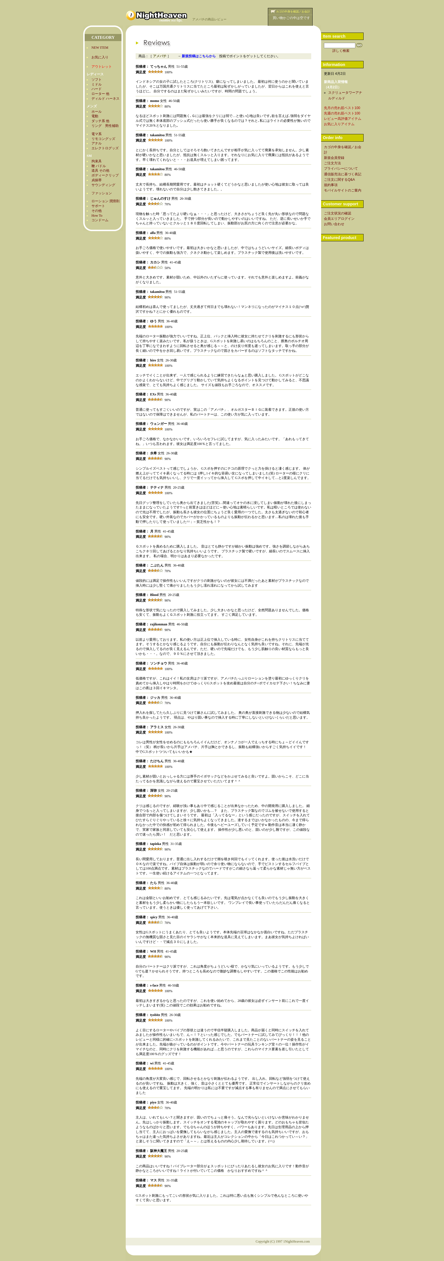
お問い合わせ (334, 224)
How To (97, 216)
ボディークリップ (105, 175)
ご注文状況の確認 (337, 213)
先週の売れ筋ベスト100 (342, 113)
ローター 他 (100, 94)
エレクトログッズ (105, 148)
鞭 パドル (98, 166)
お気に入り (99, 57)
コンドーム (99, 220)
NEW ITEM (99, 48)
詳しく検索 (340, 51)
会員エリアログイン (339, 219)
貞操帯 (96, 180)
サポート (98, 206)
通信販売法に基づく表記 (342, 174)
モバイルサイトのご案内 (342, 190)
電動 (94, 116)
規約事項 (331, 185)
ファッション (101, 193)
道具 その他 (100, 170)
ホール (96, 112)
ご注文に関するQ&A (339, 180)
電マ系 (96, 134)
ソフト (96, 80)
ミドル (96, 84)
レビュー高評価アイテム (342, 119)
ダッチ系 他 (100, 121)
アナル (96, 143)
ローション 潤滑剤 (105, 201)
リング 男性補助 (105, 126)
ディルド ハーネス (105, 99)
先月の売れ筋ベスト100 (342, 108)
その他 (96, 211)
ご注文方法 (332, 163)
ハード (96, 89)
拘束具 (96, 161)
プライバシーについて (341, 169)
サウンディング (103, 185)
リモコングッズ (103, 139)
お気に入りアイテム (339, 124)
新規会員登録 (334, 158)
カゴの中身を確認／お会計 (293, 11)
